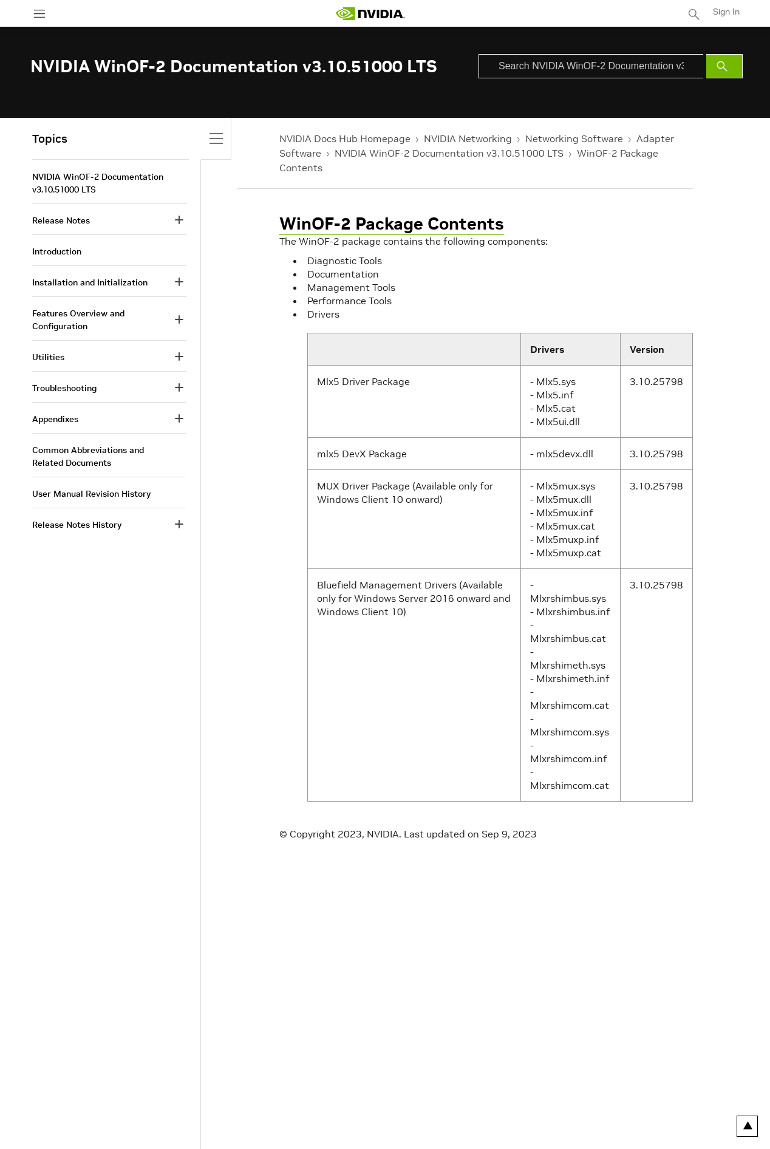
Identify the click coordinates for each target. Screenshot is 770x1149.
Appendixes (55, 419)
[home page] (370, 13)
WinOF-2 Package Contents (391, 223)
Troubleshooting (64, 388)
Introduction (56, 251)
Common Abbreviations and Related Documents (88, 456)
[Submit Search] (724, 66)
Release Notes (61, 220)
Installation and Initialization (90, 282)
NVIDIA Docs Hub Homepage (345, 138)
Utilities (48, 357)
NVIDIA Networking (468, 138)
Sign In (726, 11)
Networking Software (574, 138)
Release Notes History (76, 524)
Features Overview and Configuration (78, 320)
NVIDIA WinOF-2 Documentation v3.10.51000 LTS (449, 153)
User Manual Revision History (91, 493)
